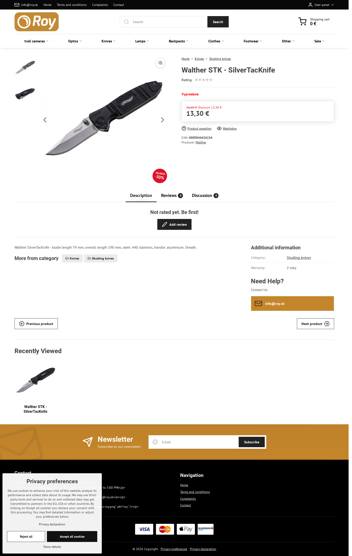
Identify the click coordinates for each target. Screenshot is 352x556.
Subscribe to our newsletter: (119, 446)
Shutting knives (299, 257)
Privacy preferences (174, 549)
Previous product (36, 323)
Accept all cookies (72, 550)
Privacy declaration (203, 549)
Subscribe (251, 442)
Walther (201, 142)
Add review (174, 224)
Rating (187, 80)
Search (218, 21)
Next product (315, 323)
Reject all (26, 550)
